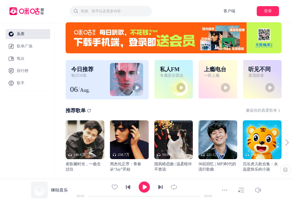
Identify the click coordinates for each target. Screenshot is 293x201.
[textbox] (114, 11)
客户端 (229, 11)
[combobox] (111, 11)
